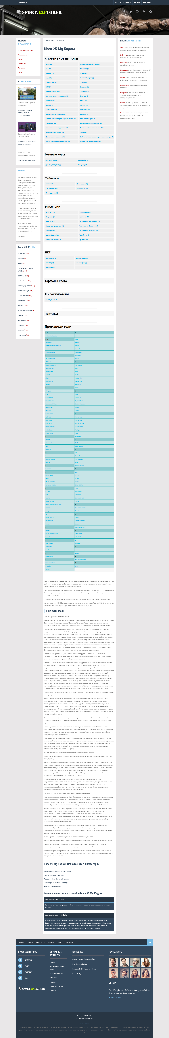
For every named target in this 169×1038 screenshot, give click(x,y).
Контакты (147, 2)
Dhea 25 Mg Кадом (57, 40)
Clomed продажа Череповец (54, 875)
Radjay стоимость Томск (52, 886)
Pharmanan (22, 335)
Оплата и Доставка (123, 2)
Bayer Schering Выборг (80, 964)
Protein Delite (22, 281)
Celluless (21, 315)
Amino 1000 (22, 320)
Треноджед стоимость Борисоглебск (57, 871)
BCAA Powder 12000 (25, 310)
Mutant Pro (21, 325)
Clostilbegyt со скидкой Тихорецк (55, 883)
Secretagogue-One (24, 286)
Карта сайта (84, 1023)
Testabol (21, 258)
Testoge (21, 330)
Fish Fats (21, 305)
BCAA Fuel (21, 253)
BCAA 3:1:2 (22, 276)
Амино (20, 263)
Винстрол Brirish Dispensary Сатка (84, 969)
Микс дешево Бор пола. (26, 160)
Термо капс (22, 300)
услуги (60, 942)
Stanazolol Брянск (78, 974)
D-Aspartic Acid (23, 296)
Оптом (137, 2)
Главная (21, 2)
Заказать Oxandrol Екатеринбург (83, 959)
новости (30, 942)
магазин (51, 942)
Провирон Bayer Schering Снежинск (56, 879)
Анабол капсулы (24, 291)
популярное (40, 942)
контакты (69, 942)
